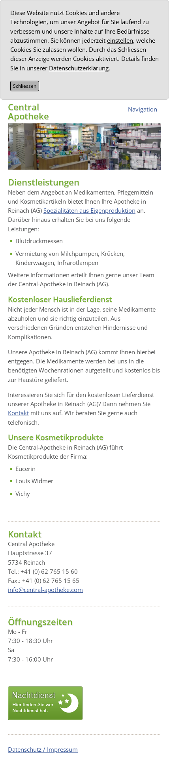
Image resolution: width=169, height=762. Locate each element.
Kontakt (18, 413)
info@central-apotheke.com (45, 590)
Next (151, 162)
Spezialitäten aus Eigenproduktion (89, 210)
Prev (137, 162)
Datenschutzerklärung (79, 68)
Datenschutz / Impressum (43, 749)
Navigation (142, 109)
